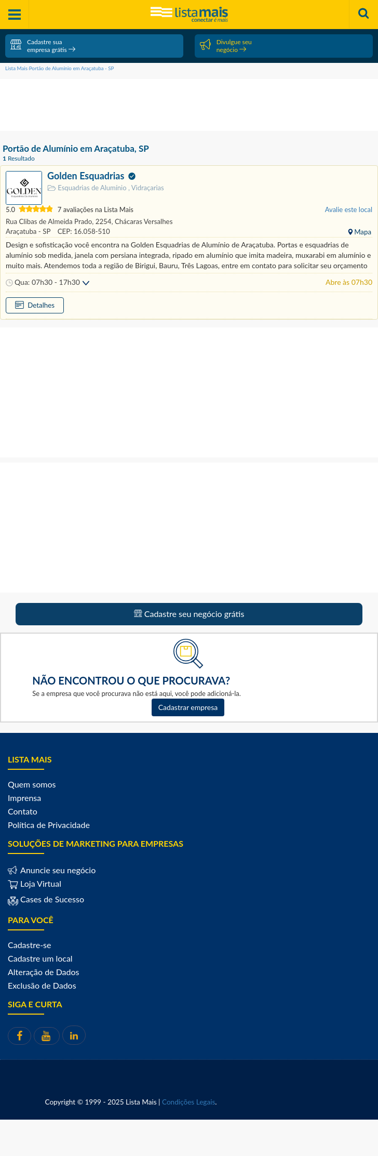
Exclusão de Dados (42, 985)
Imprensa (24, 798)
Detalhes (44, 305)
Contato (22, 811)
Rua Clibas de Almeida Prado (49, 221)
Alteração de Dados (43, 972)
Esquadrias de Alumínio (87, 187)
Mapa (362, 232)
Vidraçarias (146, 187)
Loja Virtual (34, 883)
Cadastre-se (29, 945)
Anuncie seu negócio (57, 870)
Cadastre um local (40, 958)
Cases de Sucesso (51, 899)
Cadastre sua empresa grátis (42, 46)
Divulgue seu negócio (226, 46)
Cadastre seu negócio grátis (189, 614)
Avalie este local (348, 209)
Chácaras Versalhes (143, 221)
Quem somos (32, 784)
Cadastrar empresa (188, 707)
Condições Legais (188, 1102)
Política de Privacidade (49, 825)
